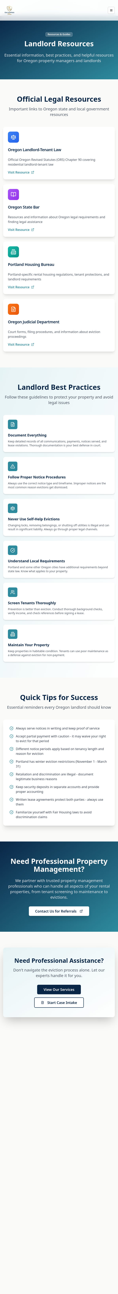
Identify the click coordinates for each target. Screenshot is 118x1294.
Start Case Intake (59, 1002)
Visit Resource (21, 172)
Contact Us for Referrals (59, 911)
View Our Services (58, 989)
